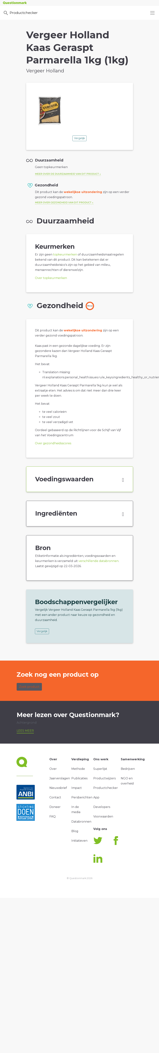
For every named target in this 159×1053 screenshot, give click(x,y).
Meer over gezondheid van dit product (63, 202)
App (96, 797)
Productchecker (20, 13)
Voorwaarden (103, 816)
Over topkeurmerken (51, 278)
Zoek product (29, 686)
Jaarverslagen (59, 778)
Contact (55, 797)
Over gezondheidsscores (53, 443)
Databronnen (81, 821)
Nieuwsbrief (58, 788)
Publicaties (79, 778)
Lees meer (25, 730)
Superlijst (100, 769)
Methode (78, 769)
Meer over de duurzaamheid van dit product (67, 173)
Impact (76, 788)
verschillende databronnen (98, 561)
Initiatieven (79, 840)
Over (53, 769)
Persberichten (81, 797)
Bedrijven (128, 769)
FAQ (52, 816)
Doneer (55, 807)
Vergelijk (79, 138)
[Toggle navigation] (152, 12)
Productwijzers (104, 778)
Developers (101, 807)
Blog (74, 831)
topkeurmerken (65, 254)
